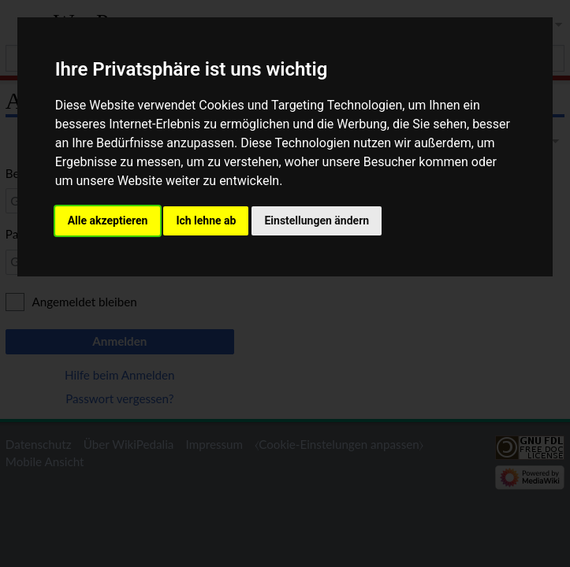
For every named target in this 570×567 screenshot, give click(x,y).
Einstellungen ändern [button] (316, 220)
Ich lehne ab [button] (206, 220)
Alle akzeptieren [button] (108, 220)
